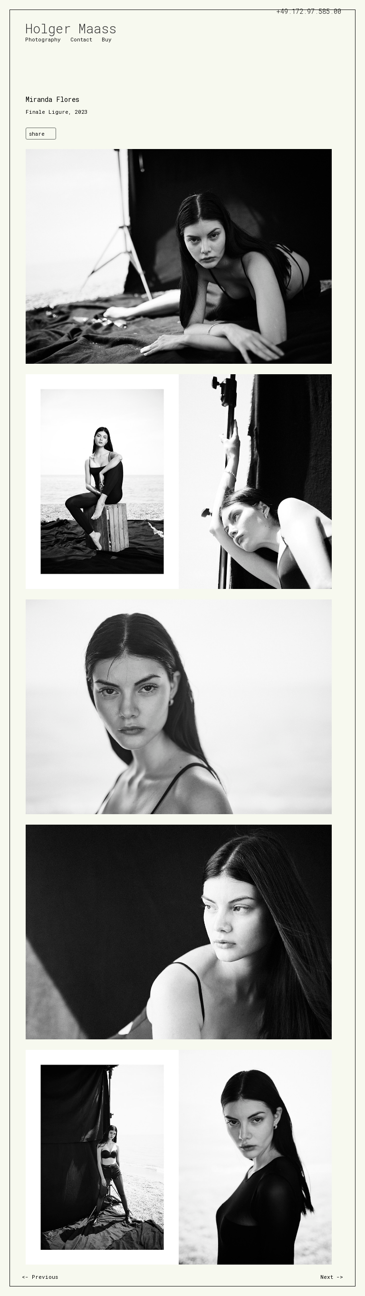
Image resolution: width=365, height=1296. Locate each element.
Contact (81, 39)
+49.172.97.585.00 (308, 11)
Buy (107, 39)
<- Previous (40, 1276)
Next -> (331, 1276)
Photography (43, 39)
